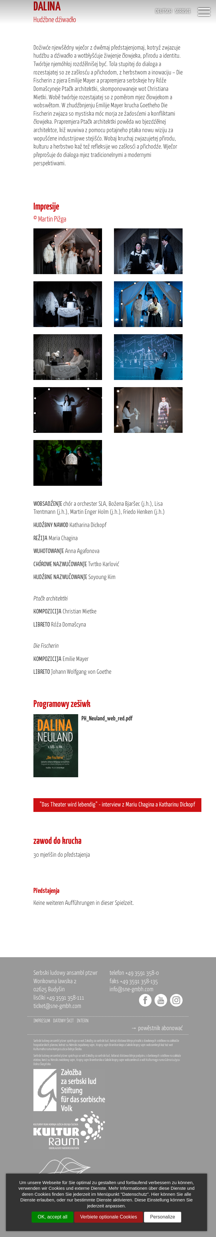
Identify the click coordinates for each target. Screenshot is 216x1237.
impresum (41, 1021)
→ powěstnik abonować (157, 1028)
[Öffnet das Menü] (204, 12)
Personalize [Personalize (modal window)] (162, 1216)
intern (83, 1021)
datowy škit (63, 1021)
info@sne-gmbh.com (131, 989)
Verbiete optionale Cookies (108, 1216)
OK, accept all (52, 1216)
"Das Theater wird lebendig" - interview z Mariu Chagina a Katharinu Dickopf (117, 805)
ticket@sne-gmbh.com (57, 1006)
